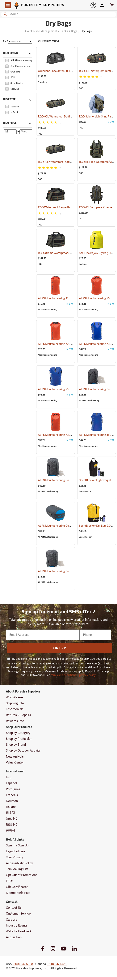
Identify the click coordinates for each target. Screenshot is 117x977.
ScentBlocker (85, 491)
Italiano (11, 807)
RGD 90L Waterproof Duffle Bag (62, 116)
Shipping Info (15, 703)
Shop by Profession (19, 739)
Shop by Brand (16, 745)
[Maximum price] (25, 131)
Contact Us (14, 908)
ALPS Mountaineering (89, 400)
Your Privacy (14, 857)
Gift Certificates (17, 887)
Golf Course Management (41, 31)
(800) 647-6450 (57, 964)
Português (13, 789)
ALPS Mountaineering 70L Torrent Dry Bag (68, 434)
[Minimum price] (10, 131)
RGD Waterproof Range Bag (60, 207)
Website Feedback (19, 931)
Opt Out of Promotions (21, 875)
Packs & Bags (69, 31)
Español (11, 783)
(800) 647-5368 (23, 964)
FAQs (9, 881)
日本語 (10, 813)
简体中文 (12, 819)
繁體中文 (12, 825)
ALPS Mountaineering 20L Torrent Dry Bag (68, 344)
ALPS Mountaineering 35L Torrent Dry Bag (68, 298)
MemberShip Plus (18, 893)
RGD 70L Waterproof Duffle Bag (62, 162)
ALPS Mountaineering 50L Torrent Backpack (70, 389)
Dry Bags (86, 31)
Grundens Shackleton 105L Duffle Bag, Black (70, 71)
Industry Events (16, 925)
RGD (81, 88)
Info (8, 777)
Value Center (15, 762)
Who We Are (14, 697)
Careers (11, 920)
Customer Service (18, 914)
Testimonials (14, 709)
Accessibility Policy (19, 863)
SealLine (83, 264)
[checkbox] (7, 60)
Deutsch (12, 801)
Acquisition (14, 937)
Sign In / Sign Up (17, 845)
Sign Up (59, 648)
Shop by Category (18, 733)
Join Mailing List (17, 869)
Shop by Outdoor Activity (23, 750)
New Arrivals (15, 757)
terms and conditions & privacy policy (73, 675)
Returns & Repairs (18, 715)
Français (12, 795)
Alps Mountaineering (47, 309)
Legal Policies (15, 851)
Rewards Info (15, 721)
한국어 (10, 831)
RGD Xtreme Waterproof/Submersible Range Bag (72, 253)
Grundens (42, 82)
